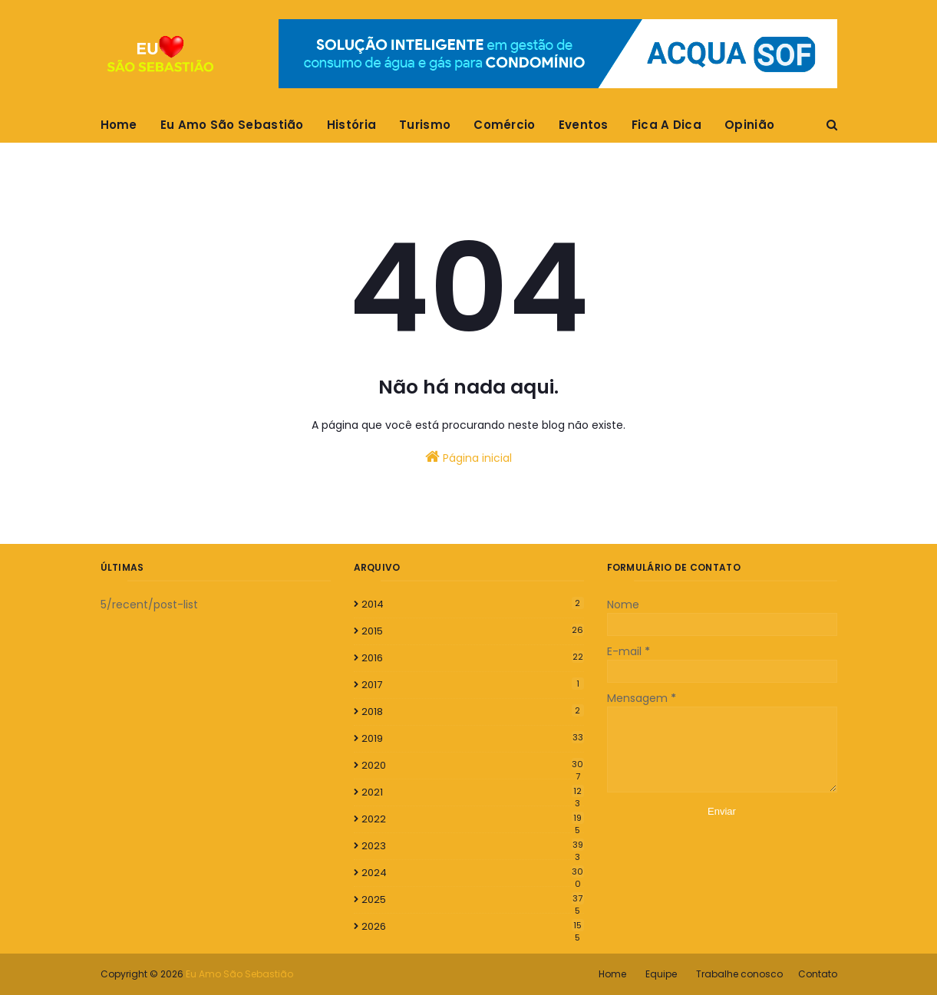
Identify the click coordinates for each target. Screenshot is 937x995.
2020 (472, 765)
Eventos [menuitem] (584, 125)
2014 (472, 604)
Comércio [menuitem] (504, 125)
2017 (472, 684)
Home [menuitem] (119, 125)
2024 (472, 873)
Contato (817, 973)
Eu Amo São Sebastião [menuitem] (232, 125)
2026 (472, 926)
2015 (472, 631)
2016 (472, 658)
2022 (472, 819)
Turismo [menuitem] (424, 125)
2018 (472, 711)
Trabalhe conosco (739, 973)
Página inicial (468, 457)
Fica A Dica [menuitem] (666, 125)
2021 (472, 792)
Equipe (661, 973)
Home (612, 973)
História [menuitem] (351, 125)
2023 (472, 846)
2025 (472, 900)
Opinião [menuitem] (749, 125)
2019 (472, 738)
